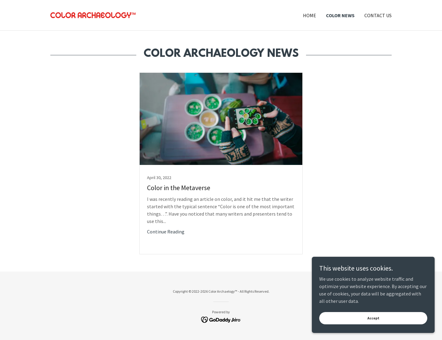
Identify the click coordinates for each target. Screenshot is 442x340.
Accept (373, 330)
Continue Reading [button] (165, 232)
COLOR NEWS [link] (340, 15)
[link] (93, 14)
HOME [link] (309, 15)
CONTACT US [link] (378, 15)
